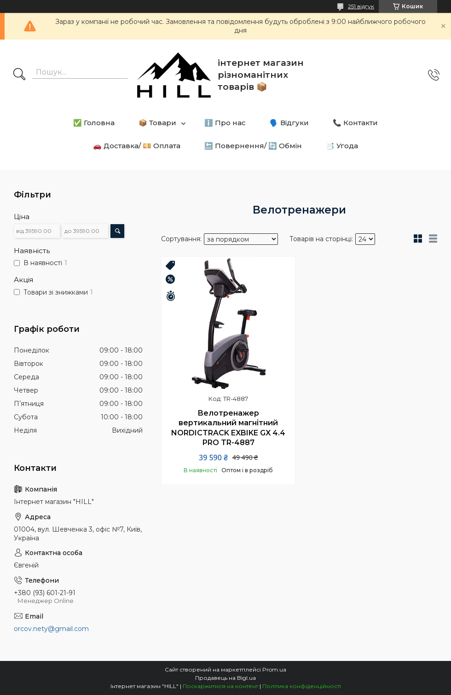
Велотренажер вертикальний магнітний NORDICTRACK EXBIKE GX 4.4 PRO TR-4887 (228, 428)
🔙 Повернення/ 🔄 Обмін (253, 145)
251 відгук (361, 6)
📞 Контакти (355, 122)
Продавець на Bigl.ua (225, 677)
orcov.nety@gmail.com (51, 629)
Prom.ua (274, 669)
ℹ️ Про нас (225, 122)
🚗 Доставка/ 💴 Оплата (136, 145)
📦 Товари (157, 122)
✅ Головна (94, 122)
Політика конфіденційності (301, 686)
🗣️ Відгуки (289, 122)
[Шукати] (19, 75)
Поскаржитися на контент (220, 686)
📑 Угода (342, 145)
